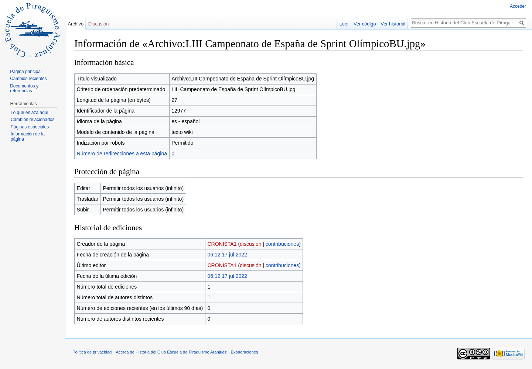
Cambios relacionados (33, 119)
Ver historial (393, 24)
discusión (250, 244)
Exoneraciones (244, 352)
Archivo (75, 24)
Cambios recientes (28, 78)
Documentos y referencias (24, 88)
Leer (344, 24)
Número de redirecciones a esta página (122, 153)
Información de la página (28, 136)
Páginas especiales (30, 127)
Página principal (25, 71)
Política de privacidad (92, 352)
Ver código (365, 24)
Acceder (518, 6)
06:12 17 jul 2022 (227, 255)
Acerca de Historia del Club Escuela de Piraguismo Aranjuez (171, 352)
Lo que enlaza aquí (29, 112)
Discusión (98, 24)
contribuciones (282, 244)
